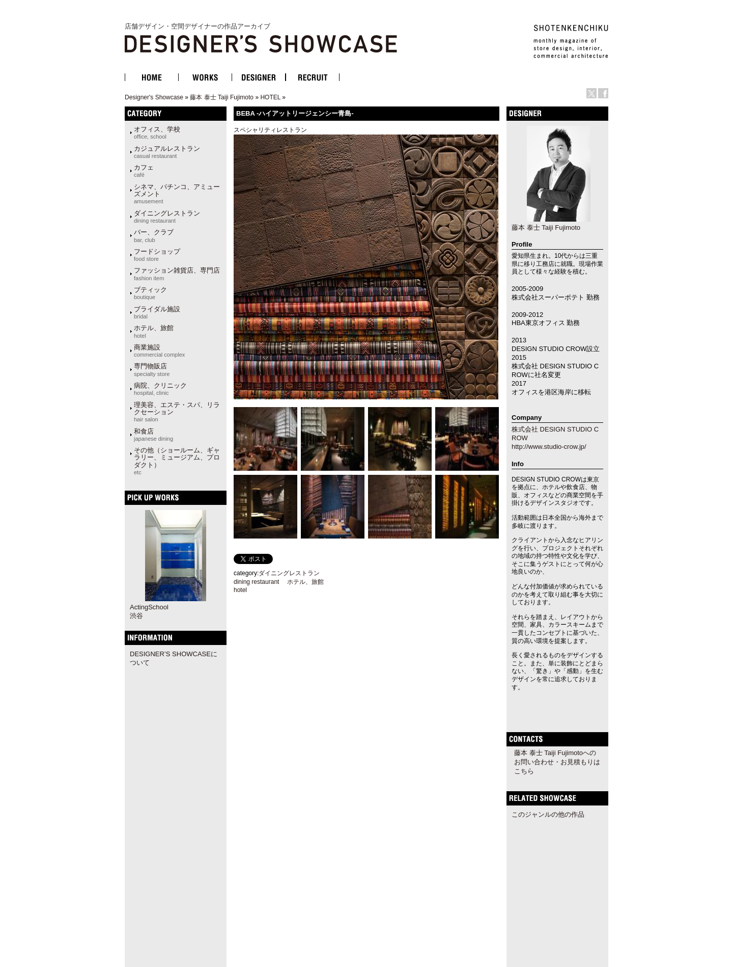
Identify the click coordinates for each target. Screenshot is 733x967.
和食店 (153, 434)
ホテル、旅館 (154, 331)
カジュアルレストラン (167, 152)
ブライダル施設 (157, 312)
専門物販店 (152, 369)
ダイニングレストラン (167, 216)
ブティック (150, 293)
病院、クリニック (160, 389)
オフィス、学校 (157, 132)
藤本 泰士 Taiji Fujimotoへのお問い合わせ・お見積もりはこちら (557, 762)
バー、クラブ (154, 235)
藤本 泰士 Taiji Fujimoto (221, 97)
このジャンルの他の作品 (548, 814)
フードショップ (157, 255)
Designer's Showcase (154, 97)
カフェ (144, 171)
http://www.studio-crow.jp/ (549, 446)
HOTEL (270, 97)
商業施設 (159, 350)
